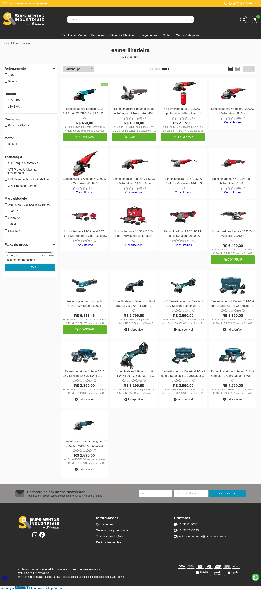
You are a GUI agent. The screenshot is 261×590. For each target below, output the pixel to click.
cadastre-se (39, 3)
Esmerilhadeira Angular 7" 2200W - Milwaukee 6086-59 (84, 181)
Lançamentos (148, 35)
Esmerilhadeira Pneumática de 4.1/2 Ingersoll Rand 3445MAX (134, 111)
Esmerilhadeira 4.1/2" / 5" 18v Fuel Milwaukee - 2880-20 (183, 233)
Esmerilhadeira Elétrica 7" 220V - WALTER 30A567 (232, 233)
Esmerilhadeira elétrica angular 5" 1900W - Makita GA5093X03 (84, 443)
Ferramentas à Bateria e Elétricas (112, 35)
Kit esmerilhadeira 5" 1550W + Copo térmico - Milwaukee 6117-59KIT (183, 111)
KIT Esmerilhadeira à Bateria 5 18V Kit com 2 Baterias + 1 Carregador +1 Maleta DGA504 (183, 304)
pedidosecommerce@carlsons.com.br (200, 536)
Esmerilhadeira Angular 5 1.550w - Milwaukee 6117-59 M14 (134, 181)
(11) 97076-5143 (245, 3)
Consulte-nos (232, 122)
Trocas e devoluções (109, 536)
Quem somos (104, 524)
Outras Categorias (187, 35)
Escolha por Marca (74, 35)
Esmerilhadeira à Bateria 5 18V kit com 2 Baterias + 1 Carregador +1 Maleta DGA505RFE (233, 304)
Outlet (167, 35)
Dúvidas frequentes (108, 542)
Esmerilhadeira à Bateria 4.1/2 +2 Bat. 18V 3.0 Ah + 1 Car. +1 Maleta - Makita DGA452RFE (134, 304)
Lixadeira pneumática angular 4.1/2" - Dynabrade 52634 (84, 303)
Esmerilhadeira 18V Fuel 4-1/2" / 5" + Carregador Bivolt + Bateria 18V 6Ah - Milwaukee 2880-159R (84, 234)
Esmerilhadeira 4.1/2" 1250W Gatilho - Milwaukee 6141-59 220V (183, 181)
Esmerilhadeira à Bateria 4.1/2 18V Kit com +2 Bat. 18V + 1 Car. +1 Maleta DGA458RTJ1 (84, 374)
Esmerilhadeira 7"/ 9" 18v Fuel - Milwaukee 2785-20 (232, 181)
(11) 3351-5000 (185, 524)
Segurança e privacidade (112, 530)
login (24, 3)
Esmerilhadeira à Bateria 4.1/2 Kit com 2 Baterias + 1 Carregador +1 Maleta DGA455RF (183, 374)
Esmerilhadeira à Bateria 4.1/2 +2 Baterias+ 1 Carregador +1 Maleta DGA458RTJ (233, 374)
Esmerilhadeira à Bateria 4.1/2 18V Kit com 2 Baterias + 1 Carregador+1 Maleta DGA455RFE (133, 374)
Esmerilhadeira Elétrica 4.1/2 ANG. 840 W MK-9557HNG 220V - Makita (84, 111)
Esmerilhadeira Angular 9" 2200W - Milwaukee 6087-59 (232, 111)
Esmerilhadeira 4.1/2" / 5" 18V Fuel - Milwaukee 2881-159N (134, 233)
